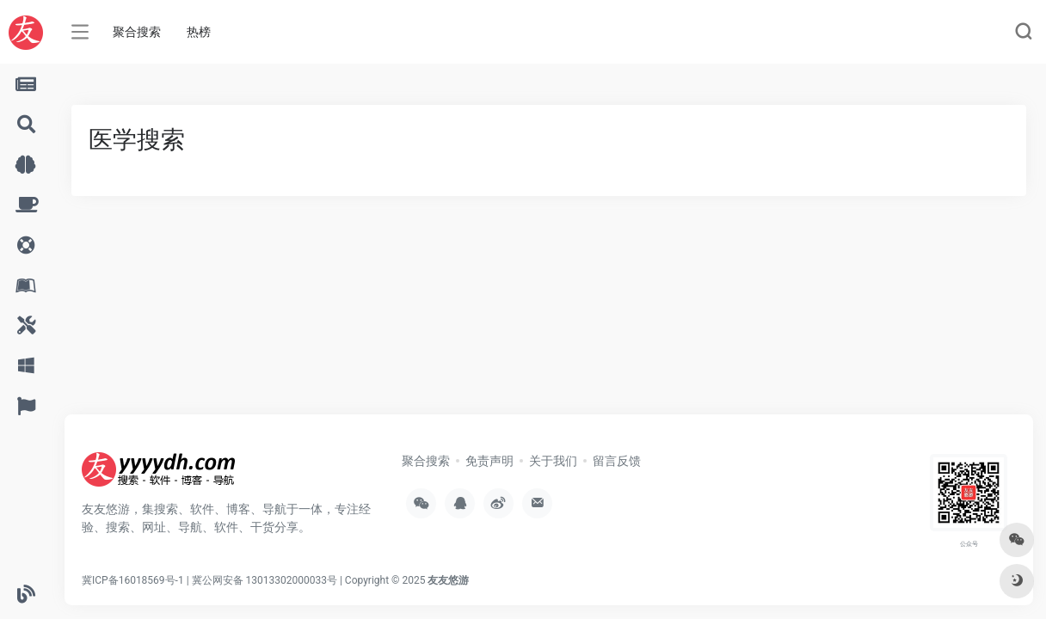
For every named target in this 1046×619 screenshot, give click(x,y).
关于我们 (553, 461)
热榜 (199, 32)
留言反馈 (617, 461)
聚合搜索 (137, 32)
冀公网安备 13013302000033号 (264, 580)
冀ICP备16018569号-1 (133, 580)
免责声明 (489, 461)
